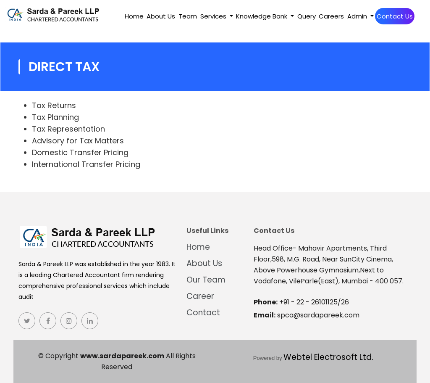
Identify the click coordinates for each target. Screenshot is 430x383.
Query (306, 16)
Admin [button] (358, 16)
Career (200, 296)
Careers (331, 16)
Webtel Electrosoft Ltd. (328, 357)
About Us (161, 16)
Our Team (205, 280)
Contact (203, 313)
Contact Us (395, 16)
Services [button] (214, 16)
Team (187, 16)
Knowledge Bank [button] (262, 16)
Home (134, 16)
